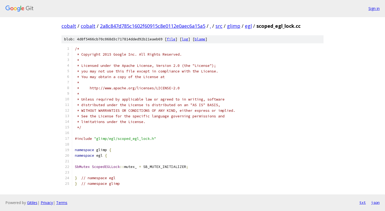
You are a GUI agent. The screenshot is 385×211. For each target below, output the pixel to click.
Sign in (374, 8)
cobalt (68, 26)
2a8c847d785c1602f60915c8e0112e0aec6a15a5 (152, 26)
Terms (61, 202)
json (375, 202)
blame (200, 39)
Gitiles (32, 202)
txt (362, 202)
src (218, 26)
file (171, 39)
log (185, 39)
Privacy (47, 202)
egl (248, 26)
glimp (233, 26)
